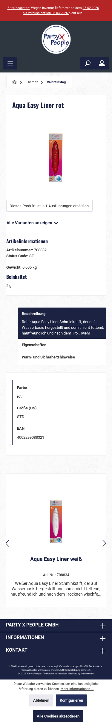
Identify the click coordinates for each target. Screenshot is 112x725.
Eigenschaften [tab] (65, 345)
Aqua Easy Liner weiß (56, 559)
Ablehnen (41, 700)
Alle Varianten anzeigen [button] (33, 221)
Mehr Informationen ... (77, 689)
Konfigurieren (71, 700)
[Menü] (10, 63)
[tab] (65, 323)
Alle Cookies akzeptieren (58, 716)
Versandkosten (67, 666)
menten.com (87, 673)
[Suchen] (87, 63)
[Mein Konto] (102, 63)
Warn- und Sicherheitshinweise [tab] (65, 357)
